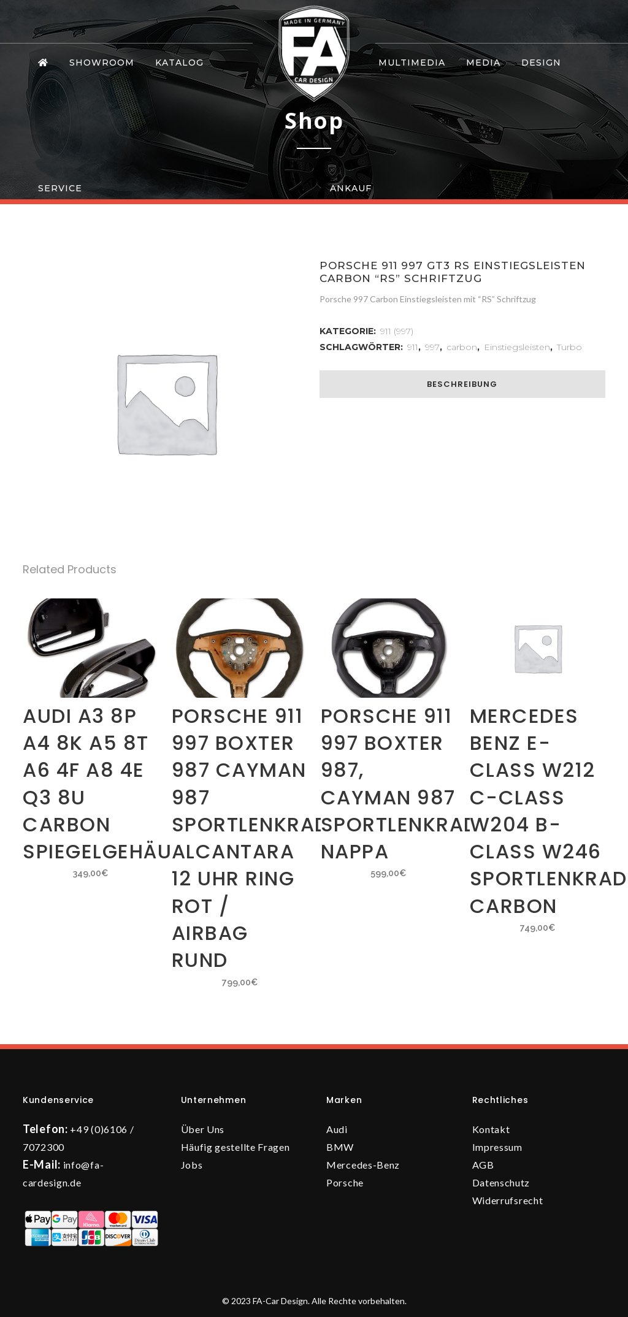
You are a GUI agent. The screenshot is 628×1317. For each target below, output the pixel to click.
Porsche (345, 1182)
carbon (461, 347)
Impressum (497, 1147)
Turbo (569, 347)
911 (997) (396, 331)
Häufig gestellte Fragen (235, 1147)
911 (412, 347)
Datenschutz (501, 1182)
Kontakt (491, 1129)
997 (432, 347)
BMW (340, 1147)
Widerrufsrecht (507, 1200)
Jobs (192, 1164)
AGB (483, 1164)
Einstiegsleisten (517, 347)
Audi (337, 1129)
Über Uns (203, 1129)
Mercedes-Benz (363, 1164)
